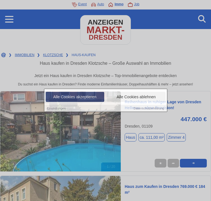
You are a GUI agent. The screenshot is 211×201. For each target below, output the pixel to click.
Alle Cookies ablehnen (136, 97)
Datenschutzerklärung (149, 108)
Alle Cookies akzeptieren (74, 97)
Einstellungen (56, 108)
